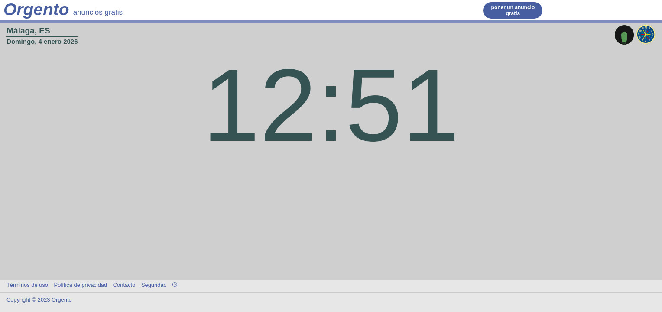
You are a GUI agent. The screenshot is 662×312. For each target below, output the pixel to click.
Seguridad (154, 285)
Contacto (124, 285)
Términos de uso (27, 285)
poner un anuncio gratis (513, 10)
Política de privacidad (80, 285)
